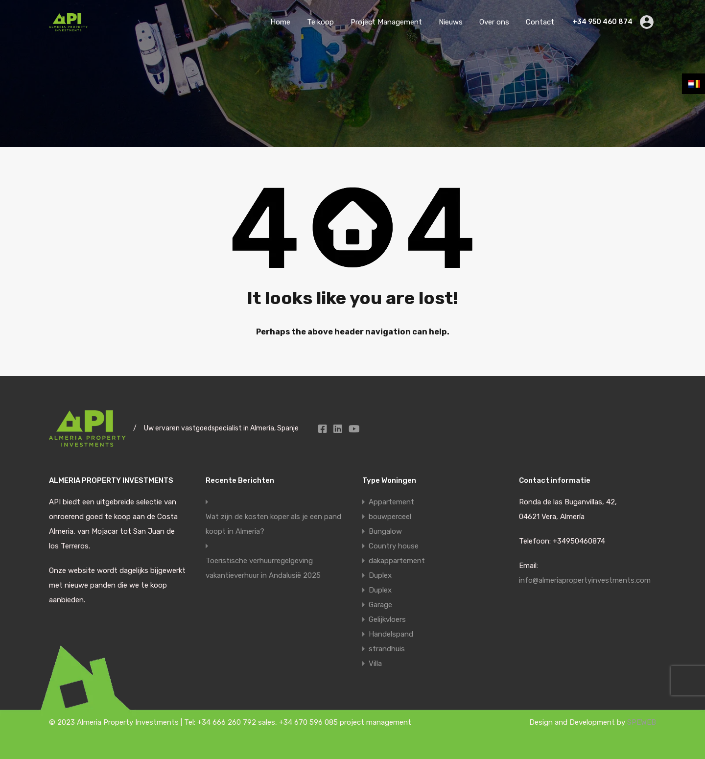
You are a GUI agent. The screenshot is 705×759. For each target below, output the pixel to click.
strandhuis (387, 648)
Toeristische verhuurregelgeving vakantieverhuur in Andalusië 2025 (263, 568)
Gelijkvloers (387, 619)
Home (280, 22)
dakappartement (397, 560)
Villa (375, 663)
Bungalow (385, 531)
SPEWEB (641, 722)
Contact (540, 22)
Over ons (494, 22)
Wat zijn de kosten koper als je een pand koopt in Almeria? (273, 524)
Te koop (320, 22)
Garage (380, 604)
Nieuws (451, 22)
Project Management (386, 22)
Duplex (380, 575)
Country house (394, 546)
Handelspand (391, 634)
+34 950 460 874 (602, 22)
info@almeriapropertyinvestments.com (585, 580)
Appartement (391, 502)
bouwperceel (390, 516)
